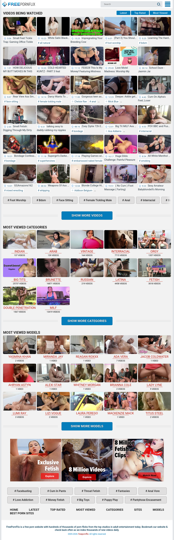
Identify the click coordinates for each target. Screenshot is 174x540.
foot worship (114, 43)
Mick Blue (113, 101)
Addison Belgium (83, 190)
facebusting (24, 491)
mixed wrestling (14, 190)
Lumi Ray (19, 403)
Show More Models (87, 426)
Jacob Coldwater (154, 346)
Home (18, 2)
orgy (154, 241)
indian (19, 241)
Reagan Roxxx (87, 346)
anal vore (153, 491)
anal (93, 101)
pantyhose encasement (146, 500)
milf (53, 298)
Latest (123, 13)
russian (87, 269)
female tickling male (50, 101)
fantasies (123, 491)
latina (120, 269)
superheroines (47, 160)
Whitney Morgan (87, 375)
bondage (78, 131)
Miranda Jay (53, 346)
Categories (114, 509)
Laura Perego (87, 403)
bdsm (144, 43)
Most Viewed (160, 13)
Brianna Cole (120, 375)
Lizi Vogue (53, 403)
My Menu (168, 4)
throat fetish (91, 491)
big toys (84, 500)
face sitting (12, 101)
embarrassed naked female (87, 160)
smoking (145, 160)
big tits (19, 269)
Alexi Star (53, 375)
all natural (44, 43)
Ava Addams (114, 131)
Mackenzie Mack (120, 403)
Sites (138, 509)
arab (53, 241)
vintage (87, 241)
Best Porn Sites (22, 513)
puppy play (111, 500)
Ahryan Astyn (19, 375)
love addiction (23, 500)
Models (158, 509)
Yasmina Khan (19, 346)
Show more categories (87, 321)
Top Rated (140, 13)
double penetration (19, 298)
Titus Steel (154, 403)
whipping (44, 190)
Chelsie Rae (80, 101)
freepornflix (83, 534)
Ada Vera (120, 346)
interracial (146, 131)
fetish (154, 269)
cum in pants (57, 491)
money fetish (55, 500)
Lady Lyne (154, 375)
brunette (53, 269)
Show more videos (87, 215)
